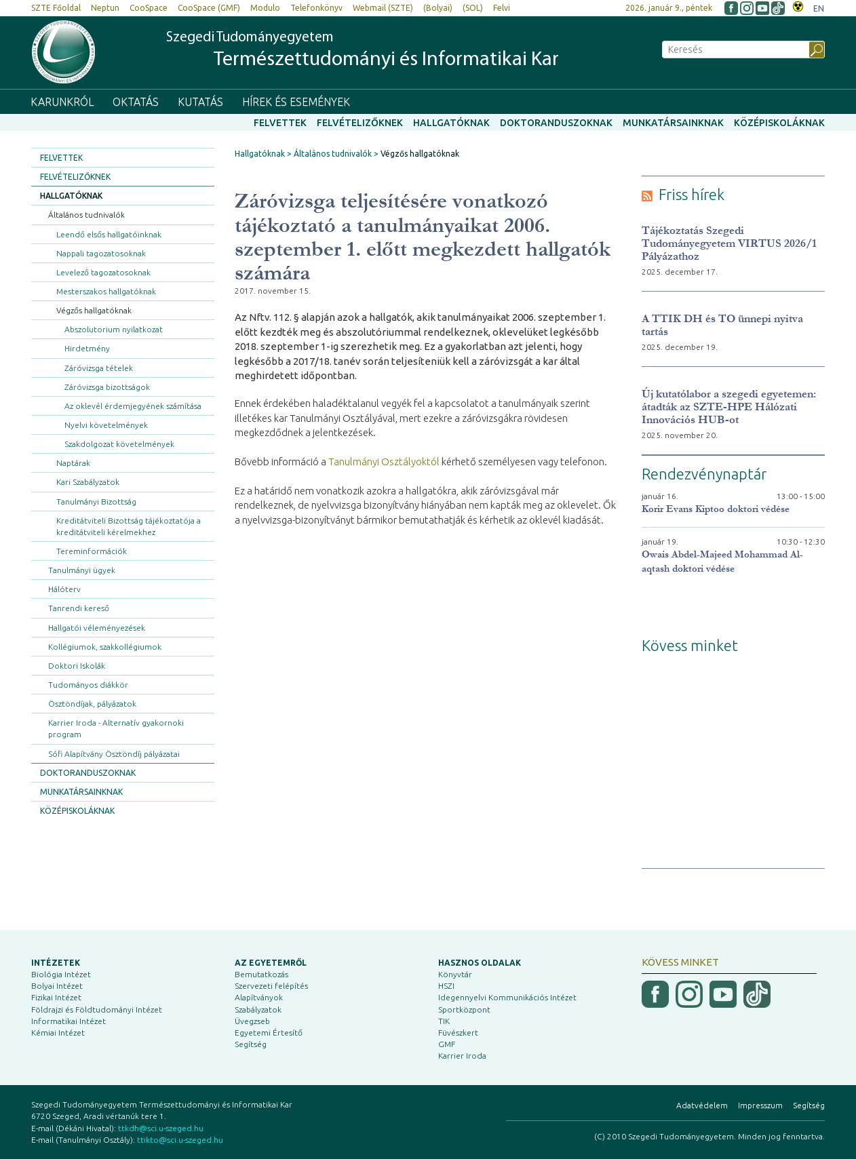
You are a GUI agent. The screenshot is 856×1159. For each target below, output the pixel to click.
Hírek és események (296, 102)
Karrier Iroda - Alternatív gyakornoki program (116, 728)
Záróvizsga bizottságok (107, 386)
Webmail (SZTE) (383, 7)
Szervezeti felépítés (271, 985)
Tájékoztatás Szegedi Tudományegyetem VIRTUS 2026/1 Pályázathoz (729, 243)
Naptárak (73, 462)
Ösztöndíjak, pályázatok (92, 703)
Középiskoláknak (779, 122)
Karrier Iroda (462, 1055)
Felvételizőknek (360, 122)
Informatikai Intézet (68, 1021)
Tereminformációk (91, 551)
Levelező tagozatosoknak (103, 272)
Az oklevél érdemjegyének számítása (132, 405)
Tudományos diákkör (88, 684)
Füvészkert (458, 1032)
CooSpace (149, 7)
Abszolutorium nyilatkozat (113, 329)
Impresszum (760, 1105)
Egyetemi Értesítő (269, 1032)
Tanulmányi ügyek (81, 570)
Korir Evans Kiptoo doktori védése (716, 509)
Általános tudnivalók (86, 214)
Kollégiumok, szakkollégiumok (104, 646)
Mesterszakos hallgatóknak (106, 291)
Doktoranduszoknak (556, 122)
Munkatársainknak (673, 122)
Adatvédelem (702, 1105)
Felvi (501, 7)
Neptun (105, 7)
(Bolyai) (437, 7)
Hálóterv (64, 589)
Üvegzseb (252, 1021)
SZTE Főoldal (56, 7)
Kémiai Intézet (58, 1032)
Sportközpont (464, 1009)
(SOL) (473, 7)
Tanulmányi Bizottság (96, 501)
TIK (444, 1021)
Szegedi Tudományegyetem (362, 51)
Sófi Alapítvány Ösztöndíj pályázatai (114, 753)
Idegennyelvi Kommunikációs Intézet (507, 997)
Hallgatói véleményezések (96, 627)
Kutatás (200, 102)
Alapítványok (259, 997)
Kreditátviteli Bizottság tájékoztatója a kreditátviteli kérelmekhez (128, 526)
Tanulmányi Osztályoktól (384, 461)
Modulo (265, 7)
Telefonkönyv (316, 7)
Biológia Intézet (61, 974)
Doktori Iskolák (76, 665)
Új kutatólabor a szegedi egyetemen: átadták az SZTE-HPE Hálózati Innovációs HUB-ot (729, 406)
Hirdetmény (87, 348)
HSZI (446, 985)
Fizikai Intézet (56, 997)
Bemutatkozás (261, 974)
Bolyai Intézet (57, 985)
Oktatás (136, 102)
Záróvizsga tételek (98, 368)
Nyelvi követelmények (106, 424)
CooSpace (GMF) (209, 7)
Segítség (251, 1044)
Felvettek (280, 122)
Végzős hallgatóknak (94, 310)
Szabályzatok (258, 1009)
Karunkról (62, 102)
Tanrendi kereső (78, 608)
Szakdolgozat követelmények (119, 443)
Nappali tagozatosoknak (101, 253)
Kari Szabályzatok (87, 481)
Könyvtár (455, 974)
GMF (446, 1044)
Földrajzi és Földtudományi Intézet (96, 1009)
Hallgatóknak (451, 122)
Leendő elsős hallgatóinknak (108, 234)
